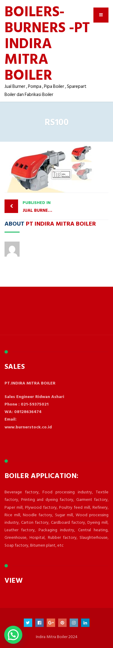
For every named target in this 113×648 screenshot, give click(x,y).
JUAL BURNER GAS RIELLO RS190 (40, 206)
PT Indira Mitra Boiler (61, 223)
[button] (13, 635)
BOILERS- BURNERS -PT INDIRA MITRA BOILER (47, 42)
